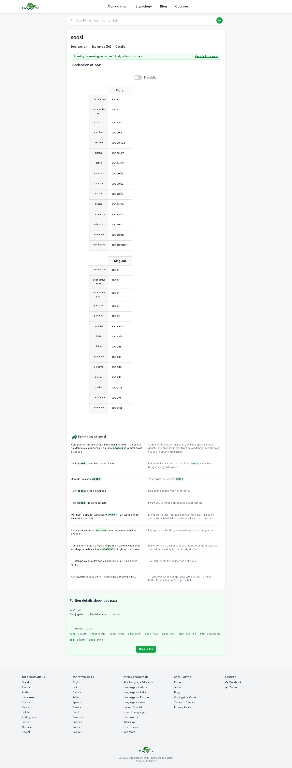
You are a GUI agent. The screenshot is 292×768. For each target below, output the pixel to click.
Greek (26, 682)
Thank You (129, 722)
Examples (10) (101, 46)
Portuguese (29, 717)
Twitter (231, 687)
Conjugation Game (185, 697)
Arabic (26, 692)
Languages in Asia (134, 702)
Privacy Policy (182, 707)
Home (177, 682)
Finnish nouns (98, 614)
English (26, 707)
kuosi (78, 633)
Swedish (78, 717)
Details (120, 46)
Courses (182, 6)
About (177, 687)
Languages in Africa (135, 687)
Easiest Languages (134, 712)
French (26, 722)
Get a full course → (206, 56)
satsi (134, 633)
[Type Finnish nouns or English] (146, 20)
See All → (27, 732)
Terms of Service (184, 702)
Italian (76, 697)
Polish (76, 727)
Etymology (143, 6)
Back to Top (146, 649)
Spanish (26, 702)
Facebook (233, 682)
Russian (26, 687)
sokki (96, 639)
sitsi (210, 633)
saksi (117, 633)
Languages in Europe (136, 697)
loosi (98, 633)
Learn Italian (130, 727)
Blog (163, 6)
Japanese (28, 697)
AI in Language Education (138, 682)
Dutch (25, 712)
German (27, 727)
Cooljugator (77, 614)
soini (77, 639)
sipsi (168, 633)
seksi (151, 633)
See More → (130, 732)
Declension (79, 46)
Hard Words (130, 717)
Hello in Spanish (133, 707)
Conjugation (117, 6)
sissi (187, 633)
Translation (151, 77)
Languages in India (134, 692)
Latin (75, 687)
